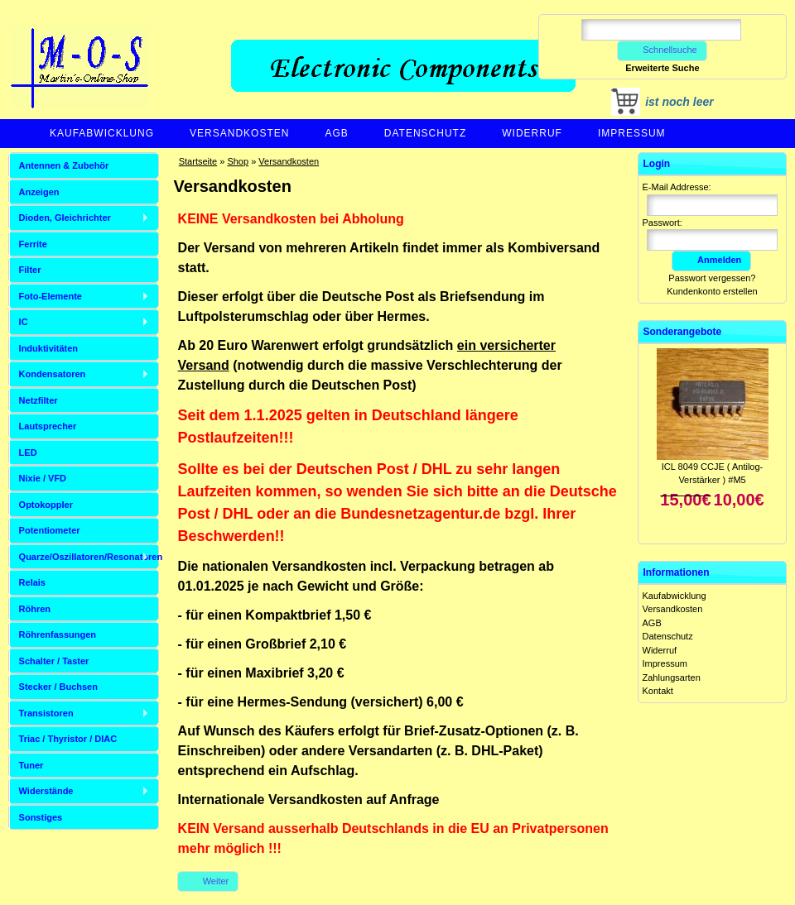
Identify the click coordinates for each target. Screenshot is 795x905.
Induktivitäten (49, 348)
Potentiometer (49, 530)
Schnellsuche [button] (662, 49)
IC (23, 322)
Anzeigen (39, 192)
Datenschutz (425, 133)
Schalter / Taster (54, 661)
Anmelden (711, 259)
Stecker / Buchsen (58, 687)
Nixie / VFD (42, 478)
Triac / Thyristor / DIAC (68, 739)
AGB (336, 133)
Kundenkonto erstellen (712, 291)
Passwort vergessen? (711, 278)
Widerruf (532, 133)
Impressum (632, 133)
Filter (30, 270)
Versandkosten (239, 133)
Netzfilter (38, 400)
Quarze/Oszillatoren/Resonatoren (89, 557)
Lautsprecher (48, 426)
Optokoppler (46, 505)
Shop (237, 161)
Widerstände (46, 791)
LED (28, 452)
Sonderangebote (682, 332)
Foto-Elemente (50, 296)
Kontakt (658, 691)
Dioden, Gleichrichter (65, 218)
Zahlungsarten (672, 677)
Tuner (31, 765)
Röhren (35, 609)
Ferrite (33, 244)
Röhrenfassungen (58, 634)
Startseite (198, 161)
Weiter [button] (208, 881)
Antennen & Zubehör (64, 165)
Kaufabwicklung (102, 133)
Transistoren (46, 713)
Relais (32, 582)
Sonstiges (41, 817)
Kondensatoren (52, 374)
